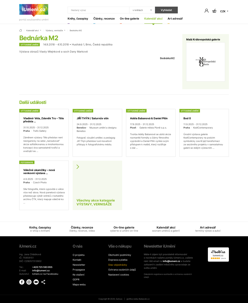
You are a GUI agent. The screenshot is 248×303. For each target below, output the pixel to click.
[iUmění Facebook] (22, 281)
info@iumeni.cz (171, 261)
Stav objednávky (117, 264)
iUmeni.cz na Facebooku (45, 273)
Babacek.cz (144, 299)
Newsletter (79, 264)
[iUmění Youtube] (36, 281)
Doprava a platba (117, 259)
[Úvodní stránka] (33, 13)
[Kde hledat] (142, 10)
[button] (43, 282)
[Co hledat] (98, 10)
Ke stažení (78, 274)
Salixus (119, 299)
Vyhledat (166, 10)
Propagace (79, 269)
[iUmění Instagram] (29, 281)
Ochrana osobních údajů (122, 269)
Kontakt (77, 259)
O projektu (79, 254)
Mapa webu (79, 284)
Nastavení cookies (118, 274)
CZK (223, 11)
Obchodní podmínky (119, 254)
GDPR (76, 279)
